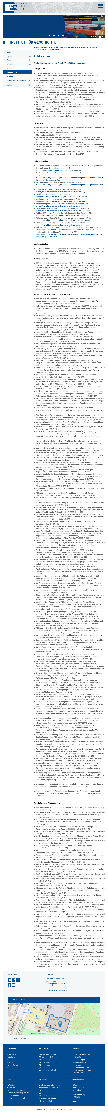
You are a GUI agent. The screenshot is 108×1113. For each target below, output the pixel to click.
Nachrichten (44, 1060)
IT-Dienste (76, 1057)
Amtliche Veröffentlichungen (51, 1070)
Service (75, 1049)
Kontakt (51, 974)
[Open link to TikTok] (14, 980)
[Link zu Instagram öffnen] (10, 980)
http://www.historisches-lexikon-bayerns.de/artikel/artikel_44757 (64, 192)
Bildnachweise (78, 1087)
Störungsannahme (47, 1096)
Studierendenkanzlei (80, 1068)
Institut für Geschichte (33, 42)
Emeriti (9, 56)
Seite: (74, 1102)
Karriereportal (45, 1062)
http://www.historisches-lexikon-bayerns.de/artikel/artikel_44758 (61, 197)
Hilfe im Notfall (45, 1101)
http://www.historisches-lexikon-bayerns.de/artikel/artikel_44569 (64, 206)
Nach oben (76, 1090)
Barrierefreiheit (67, 1110)
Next (99, 26)
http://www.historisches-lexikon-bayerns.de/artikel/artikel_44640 (61, 201)
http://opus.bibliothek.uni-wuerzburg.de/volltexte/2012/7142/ (62, 170)
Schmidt (10, 76)
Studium (8, 85)
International (12, 1068)
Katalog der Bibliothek (16, 1098)
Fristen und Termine (47, 1054)
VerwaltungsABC (46, 1068)
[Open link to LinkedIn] (18, 980)
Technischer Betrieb (47, 1098)
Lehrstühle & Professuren (15, 81)
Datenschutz (53, 1110)
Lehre (9, 68)
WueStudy (11, 1085)
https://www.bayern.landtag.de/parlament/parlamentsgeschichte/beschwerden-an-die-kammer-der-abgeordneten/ (70, 179)
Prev (8, 26)
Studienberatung (79, 1062)
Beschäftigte (44, 1065)
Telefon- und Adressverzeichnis (52, 1085)
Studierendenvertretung (81, 1070)
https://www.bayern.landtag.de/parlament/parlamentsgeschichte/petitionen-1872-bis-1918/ (69, 186)
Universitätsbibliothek (81, 1054)
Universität (12, 1054)
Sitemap (75, 1085)
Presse (42, 1090)
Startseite (11, 1049)
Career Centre (78, 1073)
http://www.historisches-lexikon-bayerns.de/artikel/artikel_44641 (64, 215)
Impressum (40, 1110)
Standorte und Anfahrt (48, 1088)
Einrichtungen (13, 1065)
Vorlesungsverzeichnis (16, 1090)
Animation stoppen (95, 37)
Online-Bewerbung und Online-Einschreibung (19, 1094)
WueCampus (12, 1087)
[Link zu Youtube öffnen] (14, 985)
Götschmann (12, 64)
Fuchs (9, 60)
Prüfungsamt (77, 1065)
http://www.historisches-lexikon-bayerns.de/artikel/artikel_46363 (64, 220)
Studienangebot (46, 1057)
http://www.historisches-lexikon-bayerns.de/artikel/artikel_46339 (64, 211)
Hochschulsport (78, 1060)
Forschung (11, 1060)
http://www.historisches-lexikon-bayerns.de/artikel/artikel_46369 (64, 225)
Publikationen (12, 72)
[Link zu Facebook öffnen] (10, 985)
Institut (8, 52)
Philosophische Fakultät (47, 47)
